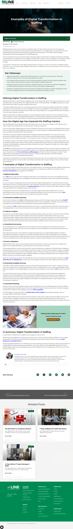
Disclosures (40, 513)
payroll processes (33, 186)
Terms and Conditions (43, 516)
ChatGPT (65, 200)
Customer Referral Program (60, 513)
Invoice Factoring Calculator (44, 496)
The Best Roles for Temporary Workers (18, 429)
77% (7, 148)
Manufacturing (57, 496)
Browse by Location (27, 499)
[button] (68, 38)
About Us (25, 507)
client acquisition (38, 289)
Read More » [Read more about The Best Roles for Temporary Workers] (8, 436)
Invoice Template (42, 498)
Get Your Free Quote (53, 319)
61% (21, 200)
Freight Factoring (26, 497)
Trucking (55, 491)
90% (7, 176)
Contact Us (25, 512)
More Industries (57, 503)
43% (15, 206)
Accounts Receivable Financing (27, 493)
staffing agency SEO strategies (35, 292)
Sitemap (24, 509)
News (39, 501)
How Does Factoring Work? (44, 489)
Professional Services (58, 501)
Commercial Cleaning (58, 498)
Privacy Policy (41, 508)
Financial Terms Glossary (43, 494)
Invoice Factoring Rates (43, 491)
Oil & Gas (56, 494)
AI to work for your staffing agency (28, 152)
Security (40, 511)
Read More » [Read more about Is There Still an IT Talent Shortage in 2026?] (8, 473)
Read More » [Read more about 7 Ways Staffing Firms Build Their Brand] (43, 436)
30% (64, 192)
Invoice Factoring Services (28, 490)
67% (56, 269)
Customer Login (57, 511)
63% (54, 102)
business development (10, 170)
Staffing (55, 489)
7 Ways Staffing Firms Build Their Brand (53, 429)
